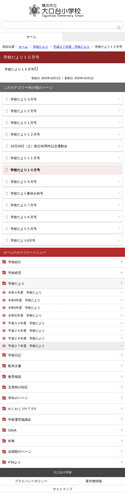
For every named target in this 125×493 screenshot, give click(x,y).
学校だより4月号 (23, 240)
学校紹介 (14, 262)
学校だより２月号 (24, 111)
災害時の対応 (18, 387)
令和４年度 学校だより (25, 292)
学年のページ (18, 398)
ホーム (31, 37)
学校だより (40, 46)
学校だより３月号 (24, 99)
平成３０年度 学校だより (26, 323)
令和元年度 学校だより (25, 315)
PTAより (14, 462)
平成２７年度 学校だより (71, 46)
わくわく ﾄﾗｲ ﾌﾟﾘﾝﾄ (22, 409)
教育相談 (14, 377)
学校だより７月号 (24, 205)
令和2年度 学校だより (24, 307)
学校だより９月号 (24, 182)
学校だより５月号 (24, 229)
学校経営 (14, 273)
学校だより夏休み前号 (27, 193)
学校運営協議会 (19, 419)
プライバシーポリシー (31, 481)
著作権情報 (94, 481)
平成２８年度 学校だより (26, 338)
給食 (11, 441)
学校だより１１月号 (25, 158)
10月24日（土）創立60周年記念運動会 (39, 146)
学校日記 (14, 355)
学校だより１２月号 (25, 134)
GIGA (12, 430)
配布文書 (14, 366)
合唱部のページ (19, 451)
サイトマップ (62, 489)
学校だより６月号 (24, 217)
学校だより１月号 (24, 123)
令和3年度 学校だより (24, 300)
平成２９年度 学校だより (26, 330)
